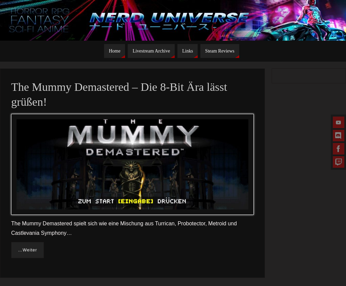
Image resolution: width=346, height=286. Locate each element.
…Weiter (27, 249)
